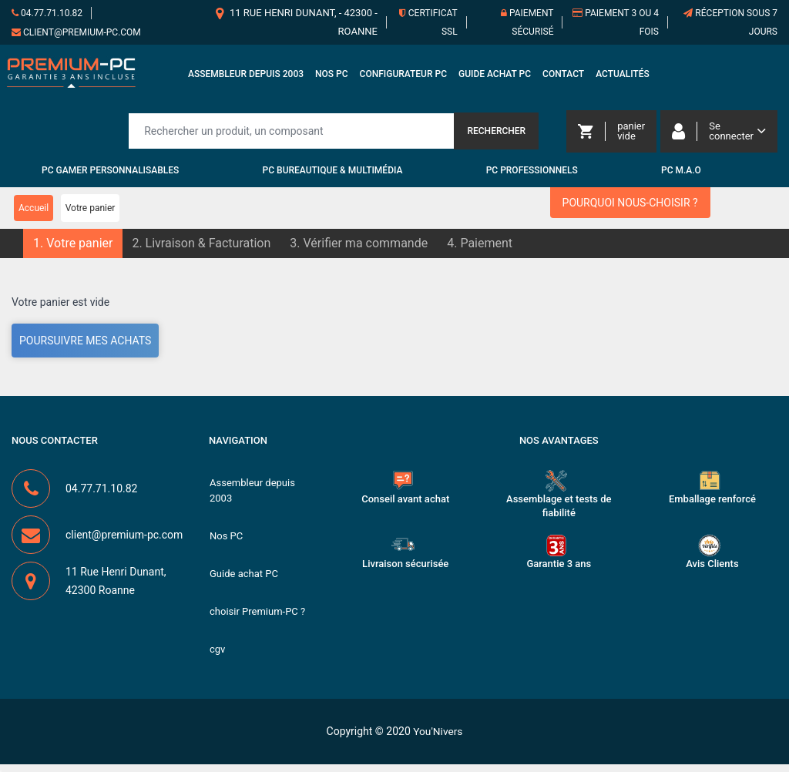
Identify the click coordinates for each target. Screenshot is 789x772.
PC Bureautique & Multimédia (333, 173)
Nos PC (331, 75)
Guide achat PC (494, 75)
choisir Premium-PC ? (257, 618)
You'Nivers (438, 739)
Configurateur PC (403, 75)
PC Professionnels (532, 173)
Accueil (33, 211)
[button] (73, 246)
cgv (217, 657)
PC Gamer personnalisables (110, 173)
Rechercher (496, 134)
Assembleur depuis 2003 (246, 75)
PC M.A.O (681, 173)
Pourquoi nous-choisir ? (630, 206)
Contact (563, 75)
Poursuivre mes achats (85, 343)
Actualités (623, 75)
